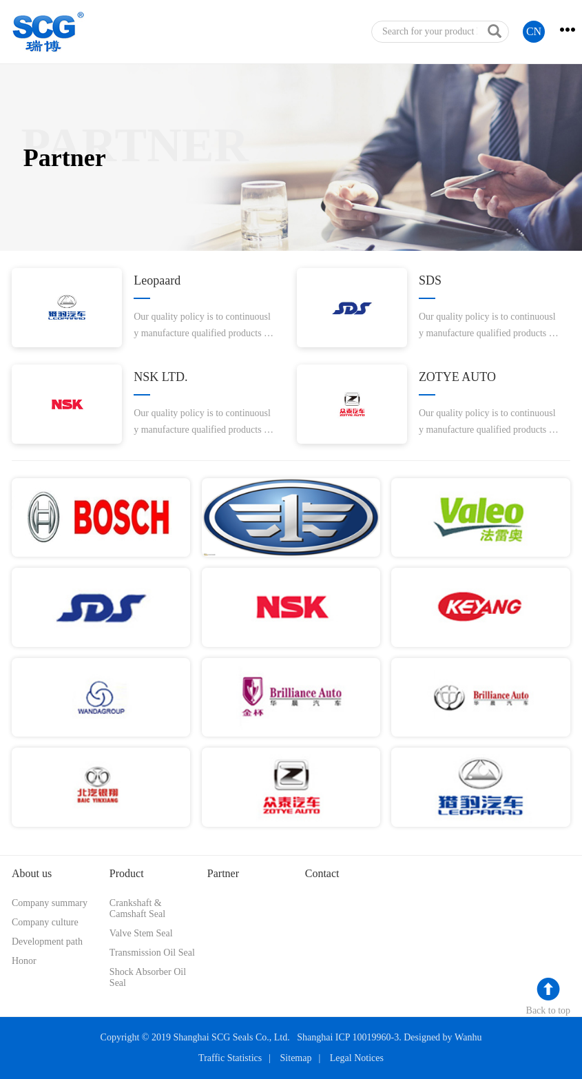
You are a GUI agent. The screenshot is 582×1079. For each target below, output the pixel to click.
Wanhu (468, 1037)
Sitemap (296, 1058)
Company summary (49, 903)
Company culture (45, 922)
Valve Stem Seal (141, 933)
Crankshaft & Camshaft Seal (137, 908)
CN (533, 31)
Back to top (548, 1010)
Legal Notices (357, 1058)
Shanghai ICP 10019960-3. (349, 1037)
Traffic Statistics (230, 1058)
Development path (47, 941)
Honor (24, 961)
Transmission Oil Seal (152, 952)
